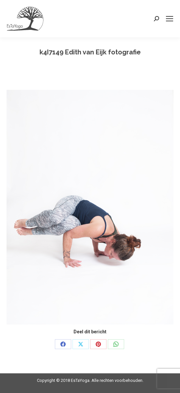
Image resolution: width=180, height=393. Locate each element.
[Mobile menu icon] (169, 19)
